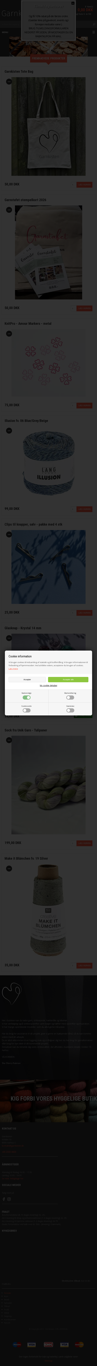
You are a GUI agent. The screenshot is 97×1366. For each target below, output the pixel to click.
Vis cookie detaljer (48, 685)
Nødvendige (26, 696)
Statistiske (70, 709)
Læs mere (13, 668)
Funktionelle (27, 709)
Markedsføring (70, 696)
